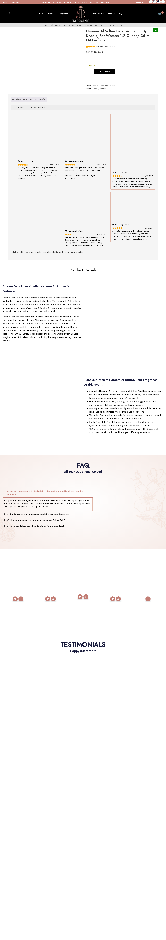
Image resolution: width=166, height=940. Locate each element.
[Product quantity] (89, 71)
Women (112, 86)
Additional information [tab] (22, 99)
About (5, 2)
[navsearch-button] (9, 13)
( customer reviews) (106, 46)
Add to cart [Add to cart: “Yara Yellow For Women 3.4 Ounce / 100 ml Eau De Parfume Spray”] (80, 596)
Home (41, 14)
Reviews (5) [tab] (40, 99)
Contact (15, 2)
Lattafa (103, 89)
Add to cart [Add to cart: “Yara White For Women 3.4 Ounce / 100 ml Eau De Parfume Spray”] (112, 598)
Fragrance (63, 14)
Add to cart (105, 71)
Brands (51, 14)
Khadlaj (96, 89)
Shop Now (104, 2)
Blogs (121, 14)
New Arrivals (98, 14)
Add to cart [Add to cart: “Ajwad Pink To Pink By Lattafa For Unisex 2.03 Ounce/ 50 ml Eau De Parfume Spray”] (47, 598)
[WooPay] (88, 79)
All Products (56, 25)
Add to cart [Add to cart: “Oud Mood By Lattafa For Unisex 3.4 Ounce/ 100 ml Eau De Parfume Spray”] (15, 598)
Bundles (111, 14)
